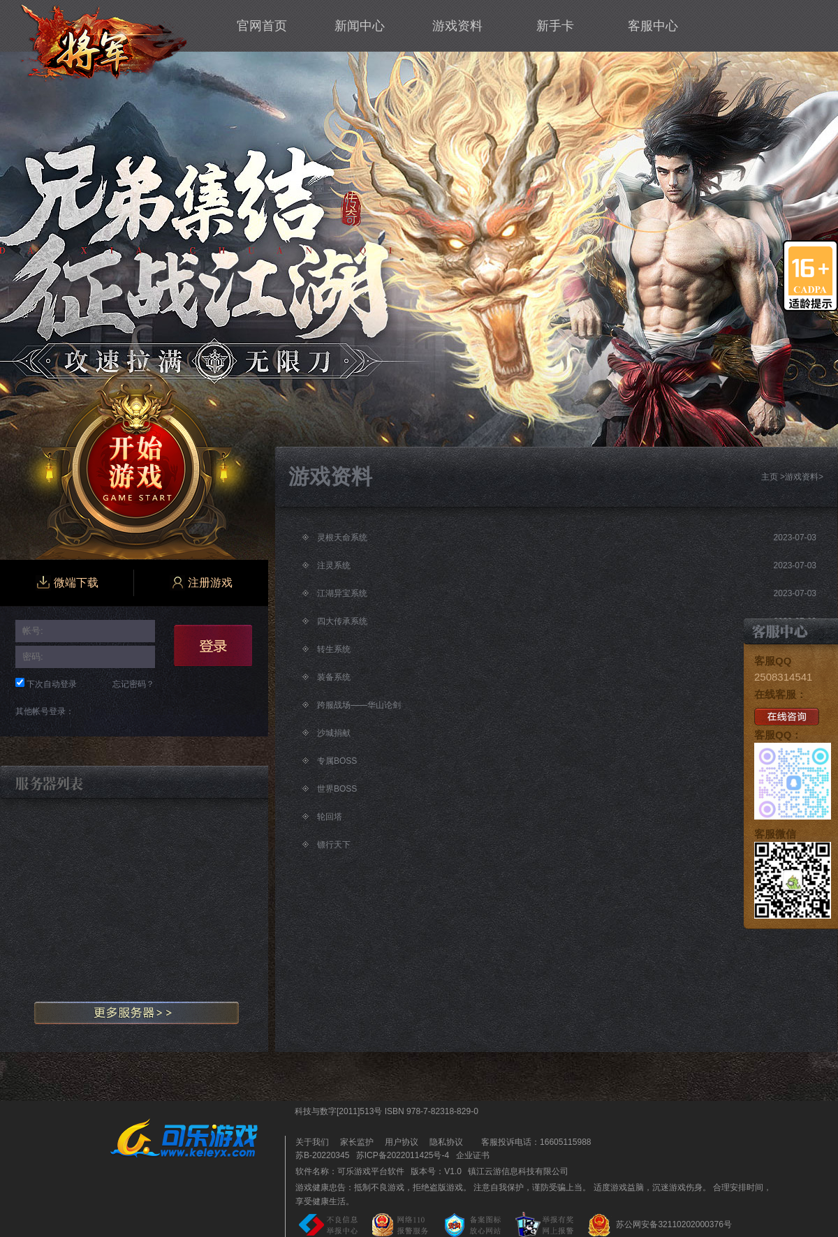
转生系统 (334, 649)
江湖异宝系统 (342, 593)
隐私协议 (446, 1142)
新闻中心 (360, 26)
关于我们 (312, 1142)
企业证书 (473, 1155)
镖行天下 (334, 845)
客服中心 (653, 26)
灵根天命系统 (342, 537)
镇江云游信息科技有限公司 (518, 1171)
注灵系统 (334, 565)
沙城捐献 (334, 733)
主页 (769, 477)
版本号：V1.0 (436, 1171)
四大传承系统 (342, 621)
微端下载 (67, 583)
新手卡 (555, 26)
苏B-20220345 (322, 1155)
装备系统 (334, 677)
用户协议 (401, 1142)
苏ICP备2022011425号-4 (402, 1155)
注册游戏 (201, 583)
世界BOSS (337, 789)
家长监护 (357, 1142)
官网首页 (262, 26)
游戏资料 (457, 26)
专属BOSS (337, 761)
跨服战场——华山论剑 (359, 705)
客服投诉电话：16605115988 (532, 1142)
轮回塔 (329, 817)
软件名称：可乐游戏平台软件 (349, 1171)
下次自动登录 (52, 684)
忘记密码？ (133, 684)
